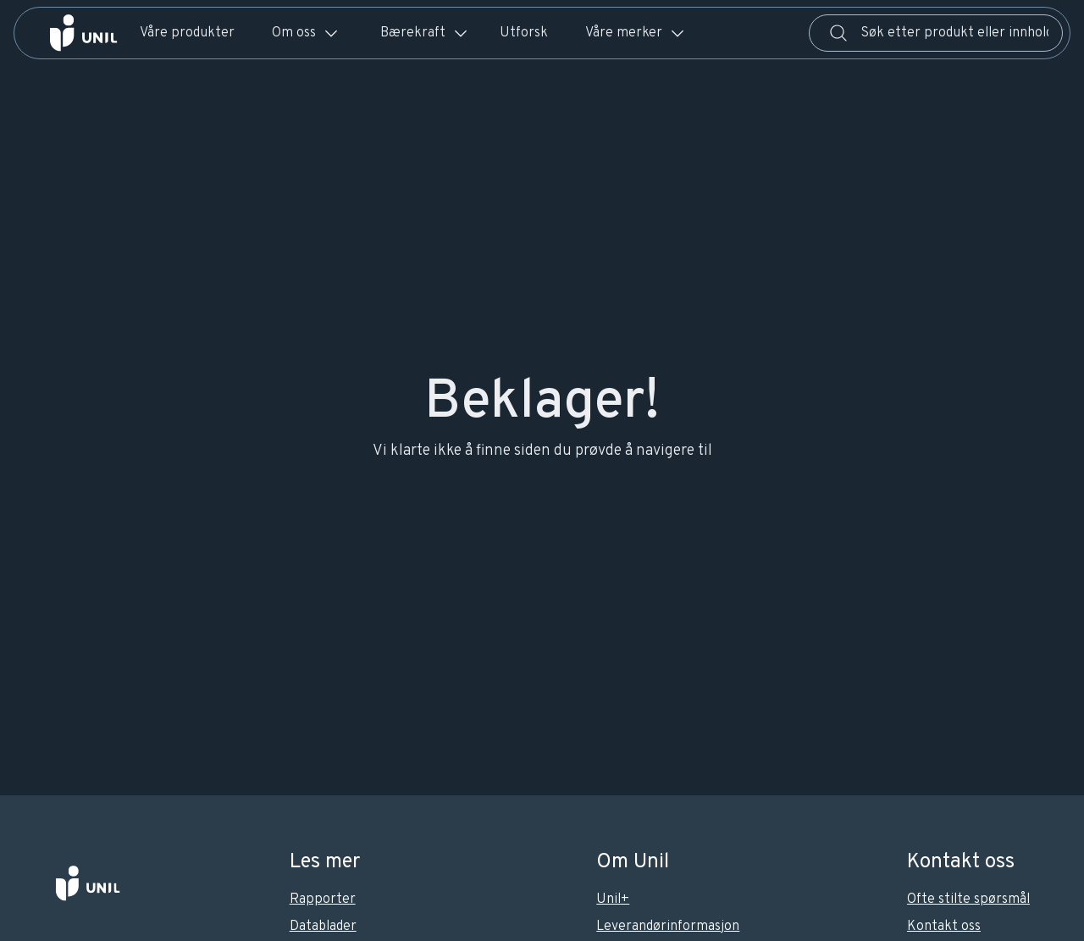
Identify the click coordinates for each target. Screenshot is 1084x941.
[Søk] (838, 33)
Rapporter (323, 899)
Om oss (306, 33)
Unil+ (612, 899)
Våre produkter (187, 33)
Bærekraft (424, 33)
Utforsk (524, 33)
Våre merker (635, 33)
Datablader (323, 926)
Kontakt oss (944, 926)
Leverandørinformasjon (667, 926)
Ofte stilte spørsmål (968, 899)
